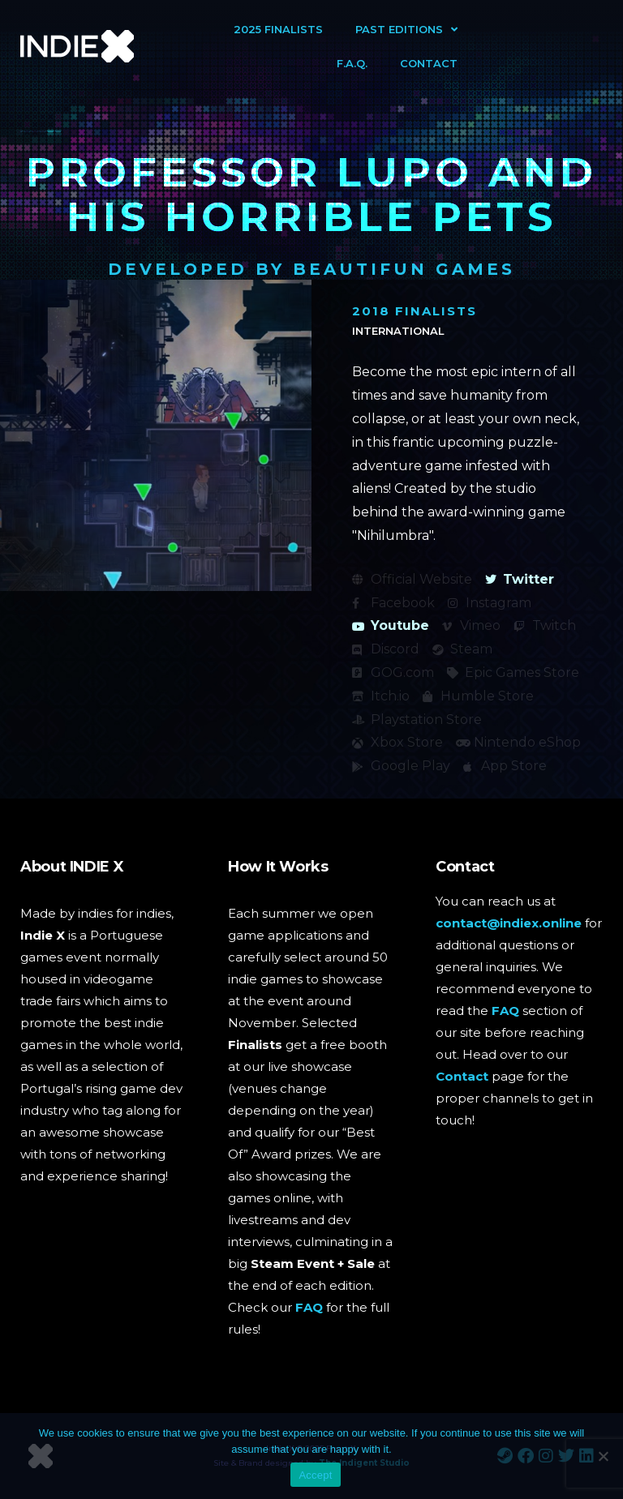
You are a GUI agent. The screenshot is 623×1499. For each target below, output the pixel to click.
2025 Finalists (278, 29)
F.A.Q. (352, 63)
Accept (315, 1475)
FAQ (309, 1307)
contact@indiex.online (509, 923)
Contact (429, 63)
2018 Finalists (414, 311)
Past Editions (406, 29)
